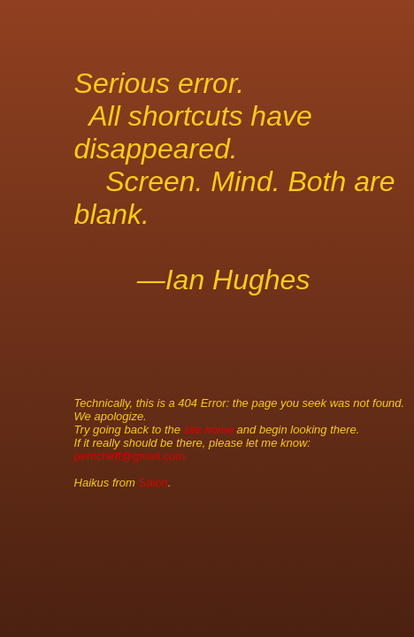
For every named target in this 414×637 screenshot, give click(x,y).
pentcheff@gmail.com (130, 456)
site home (209, 429)
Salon (153, 482)
